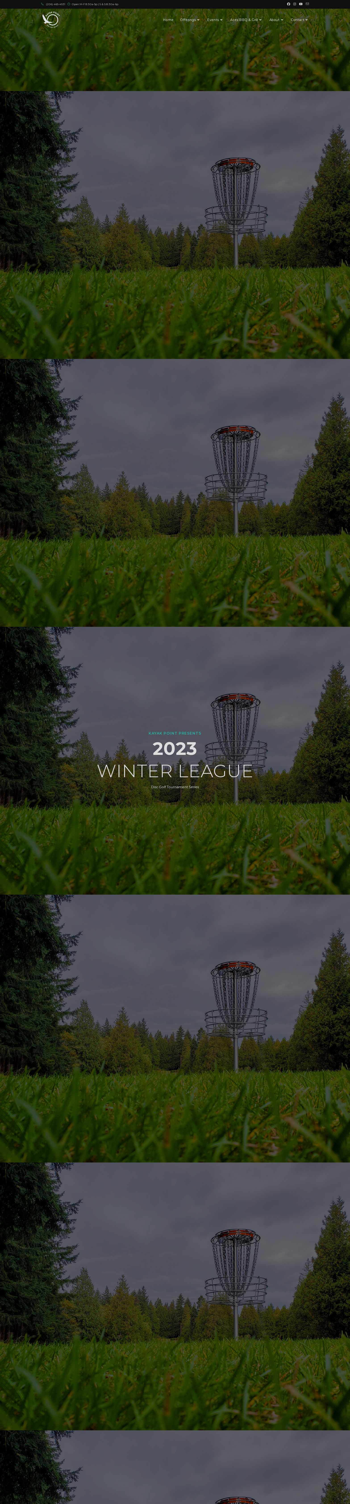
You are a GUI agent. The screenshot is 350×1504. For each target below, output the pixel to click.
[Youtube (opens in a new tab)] (301, 4)
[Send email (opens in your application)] (306, 4)
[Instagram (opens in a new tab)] (295, 4)
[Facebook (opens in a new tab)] (288, 4)
